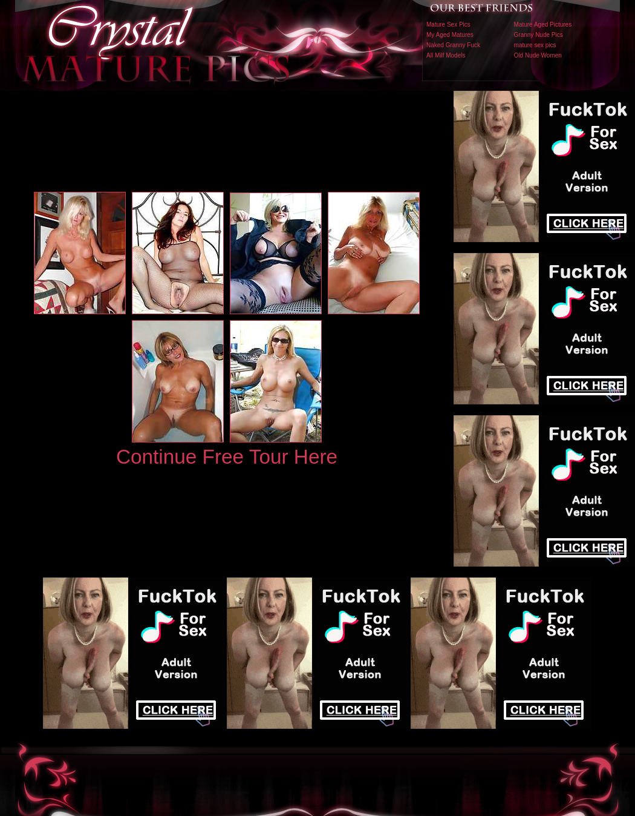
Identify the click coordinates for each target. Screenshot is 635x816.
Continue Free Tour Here (226, 457)
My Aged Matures (450, 34)
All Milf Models (445, 55)
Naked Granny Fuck (453, 45)
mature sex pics (535, 45)
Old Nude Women (538, 55)
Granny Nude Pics (538, 34)
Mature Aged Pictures (543, 24)
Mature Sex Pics (448, 24)
